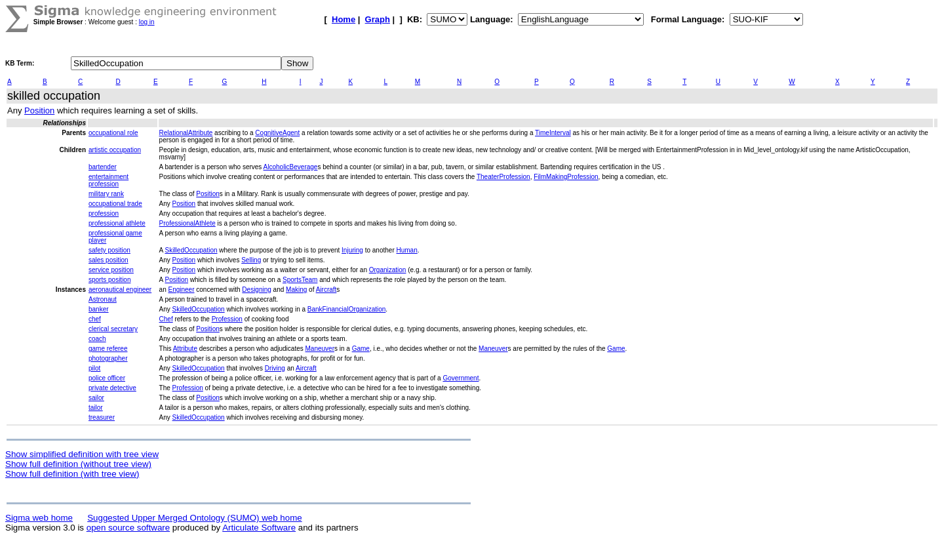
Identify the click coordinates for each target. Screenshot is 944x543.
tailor (95, 407)
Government (460, 378)
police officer (106, 378)
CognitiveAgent (277, 132)
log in (147, 22)
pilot (94, 368)
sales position (108, 260)
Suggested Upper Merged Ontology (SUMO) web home (194, 518)
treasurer (101, 417)
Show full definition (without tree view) (78, 464)
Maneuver (319, 348)
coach (97, 338)
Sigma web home (39, 518)
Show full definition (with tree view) (72, 474)
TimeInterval (553, 132)
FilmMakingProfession (566, 176)
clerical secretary (113, 328)
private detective (112, 388)
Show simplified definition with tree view (82, 454)
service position (111, 269)
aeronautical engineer (119, 289)
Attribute (185, 348)
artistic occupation (114, 149)
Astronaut (102, 299)
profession (103, 213)
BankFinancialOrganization (346, 309)
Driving (275, 368)
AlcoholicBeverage (291, 167)
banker (98, 309)
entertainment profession (108, 180)
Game (361, 348)
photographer (108, 358)
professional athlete (117, 223)
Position (39, 110)
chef (94, 319)
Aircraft (326, 289)
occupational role (113, 132)
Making (296, 289)
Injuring (352, 250)
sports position (109, 279)
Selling (251, 260)
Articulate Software (259, 528)
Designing (256, 289)
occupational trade (115, 203)
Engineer (181, 289)
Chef (166, 319)
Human (407, 250)
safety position (109, 250)
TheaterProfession (503, 176)
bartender (102, 167)
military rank (106, 193)
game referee (107, 348)
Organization (387, 269)
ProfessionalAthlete (187, 223)
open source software (128, 528)
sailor (96, 397)
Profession (227, 319)
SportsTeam (300, 279)
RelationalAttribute (186, 132)
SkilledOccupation (191, 250)
